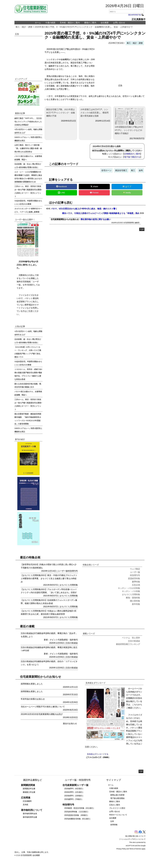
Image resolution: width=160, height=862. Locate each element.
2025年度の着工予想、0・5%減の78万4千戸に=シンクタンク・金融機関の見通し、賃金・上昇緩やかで (84, 27)
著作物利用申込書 (30, 817)
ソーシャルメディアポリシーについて (132, 839)
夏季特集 (136, 582)
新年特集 (136, 604)
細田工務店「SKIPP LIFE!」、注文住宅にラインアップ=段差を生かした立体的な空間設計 (28, 121)
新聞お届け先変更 (117, 795)
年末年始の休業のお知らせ (33, 699)
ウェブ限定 (135, 569)
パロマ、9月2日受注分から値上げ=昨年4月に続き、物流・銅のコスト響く (84, 209)
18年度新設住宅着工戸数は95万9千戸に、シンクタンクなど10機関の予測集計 (129, 121)
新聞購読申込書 (29, 789)
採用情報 (113, 825)
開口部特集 (135, 601)
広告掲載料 (27, 801)
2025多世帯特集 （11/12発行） (76, 812)
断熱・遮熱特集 (133, 598)
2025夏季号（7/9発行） (73, 799)
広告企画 (136, 585)
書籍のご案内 (90, 23)
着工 (133, 170)
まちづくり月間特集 (69, 585)
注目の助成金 (72, 643)
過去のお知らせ (70, 723)
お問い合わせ (119, 23)
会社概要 (105, 23)
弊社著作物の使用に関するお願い (96, 219)
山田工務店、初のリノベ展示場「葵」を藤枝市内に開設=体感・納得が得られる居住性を (28, 148)
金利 (141, 170)
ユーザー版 (63, 571)
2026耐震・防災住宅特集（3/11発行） (79, 808)
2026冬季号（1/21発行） (74, 792)
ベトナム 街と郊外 (131, 638)
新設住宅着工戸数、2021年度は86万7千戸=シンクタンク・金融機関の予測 (60, 112)
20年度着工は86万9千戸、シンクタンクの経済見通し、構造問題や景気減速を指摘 (94, 112)
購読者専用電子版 (136, 15)
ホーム (38, 23)
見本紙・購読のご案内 (70, 23)
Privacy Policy (121, 849)
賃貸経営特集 (134, 578)
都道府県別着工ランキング (128, 644)
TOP (142, 229)
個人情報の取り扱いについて (135, 836)
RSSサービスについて (118, 815)
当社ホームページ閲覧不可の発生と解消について (43, 707)
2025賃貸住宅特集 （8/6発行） (76, 815)
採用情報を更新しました (32, 684)
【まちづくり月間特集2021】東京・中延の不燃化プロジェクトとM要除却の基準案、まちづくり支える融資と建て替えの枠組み (49, 578)
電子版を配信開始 (117, 798)
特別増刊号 (73, 571)
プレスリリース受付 (117, 808)
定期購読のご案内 (132, 154)
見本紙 (25, 805)
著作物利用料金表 (30, 814)
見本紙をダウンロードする (97, 754)
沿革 (112, 821)
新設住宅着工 (121, 170)
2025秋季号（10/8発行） (74, 796)
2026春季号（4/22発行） (74, 789)
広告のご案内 (114, 805)
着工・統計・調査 (24, 27)
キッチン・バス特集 (131, 591)
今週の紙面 (50, 23)
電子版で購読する (132, 157)
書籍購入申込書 (29, 792)
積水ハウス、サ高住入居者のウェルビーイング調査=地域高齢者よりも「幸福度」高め (100, 213)
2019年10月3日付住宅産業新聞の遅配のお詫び (42, 714)
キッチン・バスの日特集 (129, 588)
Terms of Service (135, 849)
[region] (120, 65)
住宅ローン (106, 170)
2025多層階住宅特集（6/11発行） (77, 819)
